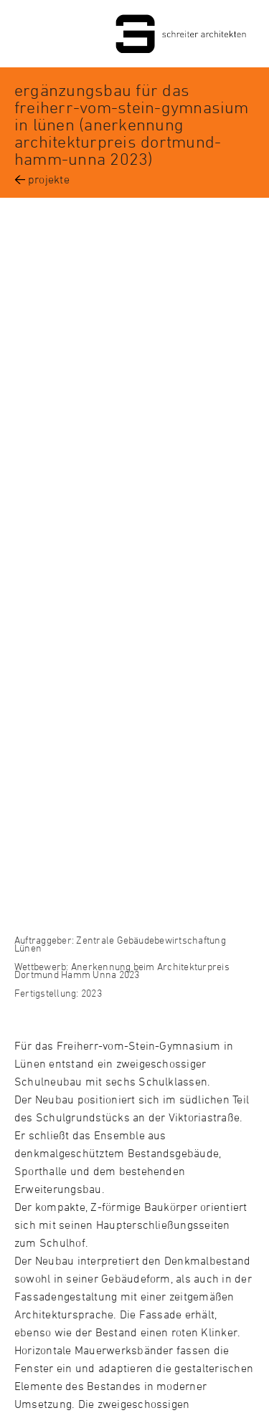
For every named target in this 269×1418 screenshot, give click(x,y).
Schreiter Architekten (134, 33)
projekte (49, 179)
